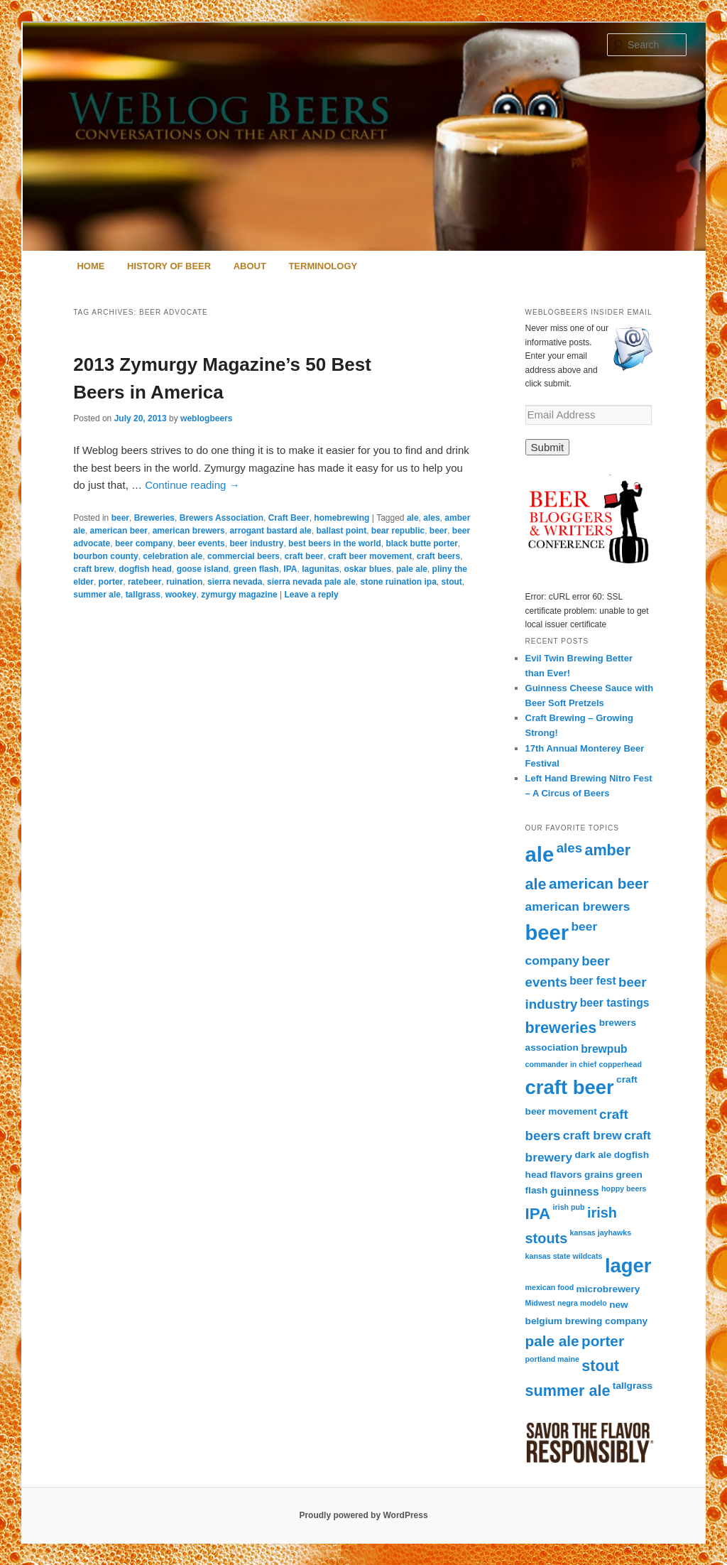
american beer (119, 531)
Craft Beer (289, 518)
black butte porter (421, 543)
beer (120, 518)
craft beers (438, 556)
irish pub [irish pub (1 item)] (569, 1207)
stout (452, 582)
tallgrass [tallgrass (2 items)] (632, 1385)
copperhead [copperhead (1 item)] (620, 1064)
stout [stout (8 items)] (600, 1366)
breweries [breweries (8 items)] (561, 1027)
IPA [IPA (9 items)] (538, 1214)
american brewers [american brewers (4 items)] (577, 906)
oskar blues (368, 569)
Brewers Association (221, 518)
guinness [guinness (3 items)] (574, 1192)
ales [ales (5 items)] (569, 847)
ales (431, 518)
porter (111, 582)
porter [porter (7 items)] (602, 1341)
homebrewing (341, 518)
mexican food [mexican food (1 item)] (549, 1287)
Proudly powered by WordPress (363, 1515)
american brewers (189, 531)
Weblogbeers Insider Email (588, 312)
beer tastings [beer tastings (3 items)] (615, 1003)
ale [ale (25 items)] (539, 854)
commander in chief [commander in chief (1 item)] (561, 1064)
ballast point (341, 531)
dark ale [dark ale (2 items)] (593, 1154)
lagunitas (320, 569)
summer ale (97, 595)
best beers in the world (334, 543)
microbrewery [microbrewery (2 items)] (608, 1289)
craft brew (93, 569)
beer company (144, 543)
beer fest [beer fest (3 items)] (592, 981)
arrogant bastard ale (270, 531)
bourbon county (105, 556)
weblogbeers (206, 418)
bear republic (398, 531)
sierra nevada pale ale (311, 582)
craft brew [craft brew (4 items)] (592, 1135)
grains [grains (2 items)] (598, 1174)
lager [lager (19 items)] (628, 1266)
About (250, 266)
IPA (290, 569)
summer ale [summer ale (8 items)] (568, 1390)
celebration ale (172, 556)
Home (90, 266)
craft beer (304, 556)
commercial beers (243, 556)
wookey (181, 595)
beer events (201, 543)
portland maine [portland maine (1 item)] (552, 1359)
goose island (203, 569)
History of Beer (169, 266)
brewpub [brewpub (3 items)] (604, 1049)
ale (413, 518)
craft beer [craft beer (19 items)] (569, 1087)
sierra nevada (234, 582)
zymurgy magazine (239, 595)
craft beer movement (370, 556)
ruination (184, 582)
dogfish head (145, 569)
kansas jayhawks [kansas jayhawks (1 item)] (601, 1232)
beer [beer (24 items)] (547, 932)
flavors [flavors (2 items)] (566, 1174)
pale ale (411, 569)
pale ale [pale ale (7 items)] (552, 1341)
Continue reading (192, 485)
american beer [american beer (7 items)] (599, 883)
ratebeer (144, 582)
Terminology (322, 266)
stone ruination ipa (398, 582)
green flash (256, 569)
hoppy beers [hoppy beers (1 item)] (623, 1188)
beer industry (256, 543)
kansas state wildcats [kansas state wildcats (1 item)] (564, 1256)
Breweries (154, 518)
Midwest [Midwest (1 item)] (540, 1303)
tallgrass (143, 595)
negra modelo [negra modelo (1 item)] (582, 1303)
